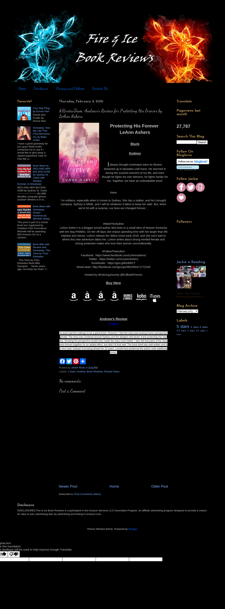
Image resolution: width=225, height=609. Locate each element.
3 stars (72, 371)
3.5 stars (200, 330)
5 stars (183, 326)
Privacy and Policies (70, 88)
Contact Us (100, 88)
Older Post (159, 486)
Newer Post (68, 486)
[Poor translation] (14, 554)
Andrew (81, 371)
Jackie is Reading (191, 262)
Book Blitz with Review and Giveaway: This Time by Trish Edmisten (41, 250)
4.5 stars (181, 330)
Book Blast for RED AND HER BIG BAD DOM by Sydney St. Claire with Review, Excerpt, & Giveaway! (33, 174)
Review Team (111, 371)
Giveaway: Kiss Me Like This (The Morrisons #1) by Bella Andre (41, 133)
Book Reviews (95, 371)
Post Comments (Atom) (87, 494)
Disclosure (40, 88)
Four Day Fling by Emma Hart (41, 110)
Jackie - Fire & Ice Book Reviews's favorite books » (190, 295)
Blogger (132, 529)
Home (22, 88)
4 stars (195, 327)
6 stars (204, 327)
